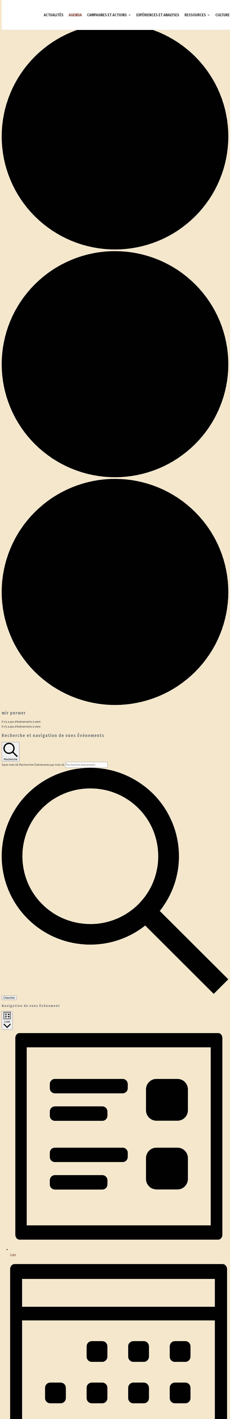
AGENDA (75, 15)
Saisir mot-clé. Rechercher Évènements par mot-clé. (33, 765)
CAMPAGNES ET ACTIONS (107, 15)
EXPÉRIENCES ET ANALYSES (157, 15)
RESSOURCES (195, 15)
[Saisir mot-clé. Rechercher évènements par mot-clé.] (86, 765)
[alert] (115, 722)
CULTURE (222, 15)
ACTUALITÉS (53, 15)
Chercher (9, 997)
